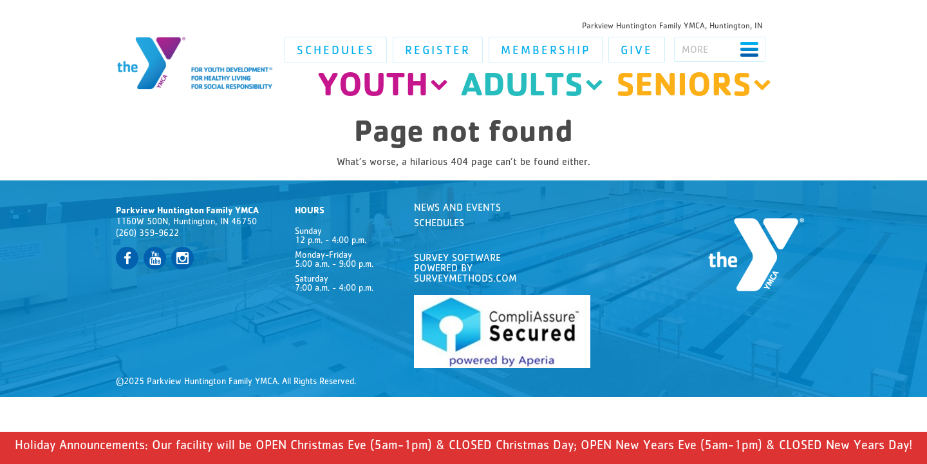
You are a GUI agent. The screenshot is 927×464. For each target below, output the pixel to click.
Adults (522, 89)
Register (438, 52)
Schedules (336, 52)
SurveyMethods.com (465, 280)
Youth (372, 89)
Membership (545, 52)
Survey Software (457, 259)
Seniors (683, 89)
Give (637, 52)
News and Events (457, 209)
